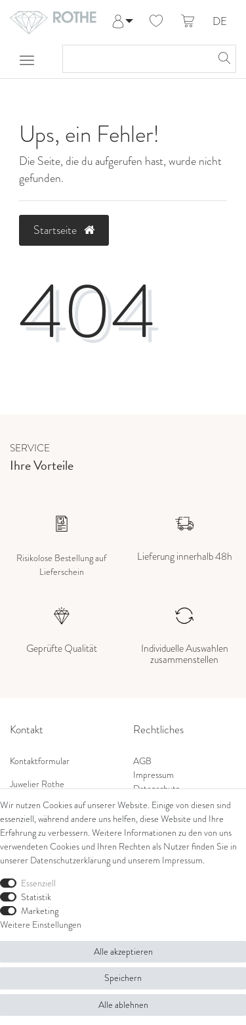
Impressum (153, 774)
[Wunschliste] (156, 21)
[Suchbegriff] (136, 58)
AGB (142, 760)
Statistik (36, 896)
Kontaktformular (40, 760)
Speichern (123, 977)
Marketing (39, 910)
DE (220, 22)
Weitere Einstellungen (40, 924)
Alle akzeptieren (123, 951)
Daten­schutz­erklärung (70, 860)
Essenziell (38, 883)
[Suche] (222, 58)
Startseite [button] (63, 230)
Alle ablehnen (123, 1004)
